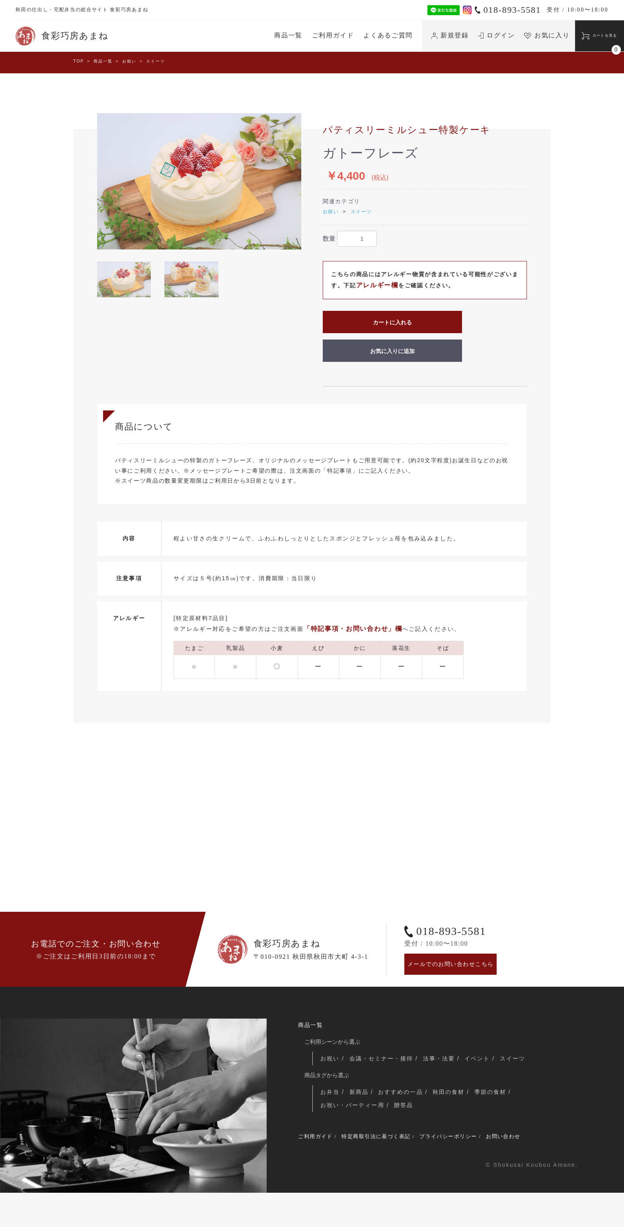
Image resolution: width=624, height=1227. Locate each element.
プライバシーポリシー (471, 1169)
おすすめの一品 (403, 1123)
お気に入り (513, 35)
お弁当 (330, 1123)
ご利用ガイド (300, 35)
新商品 (360, 1123)
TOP (79, 62)
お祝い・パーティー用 (353, 1137)
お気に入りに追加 (392, 352)
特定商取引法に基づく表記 (388, 1169)
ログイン (463, 35)
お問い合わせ (534, 1169)
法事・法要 (443, 1089)
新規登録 (417, 35)
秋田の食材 (453, 1123)
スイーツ (165, 62)
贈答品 (406, 1137)
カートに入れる (392, 323)
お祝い (135, 62)
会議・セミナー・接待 (384, 1089)
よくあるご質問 (355, 35)
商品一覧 (255, 35)
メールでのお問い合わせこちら (457, 990)
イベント (483, 1089)
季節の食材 (496, 1123)
